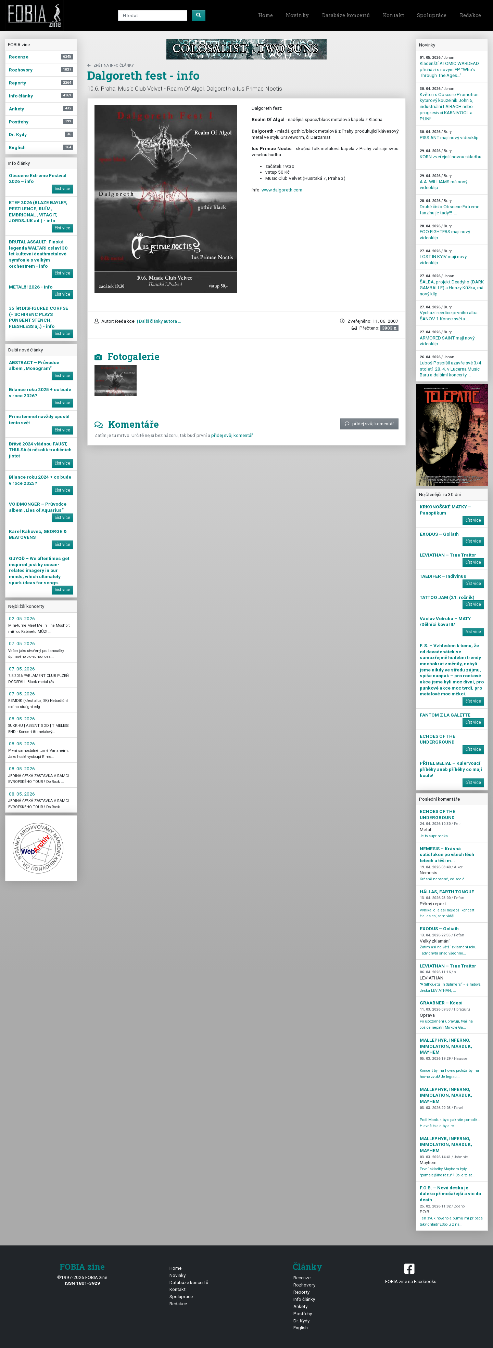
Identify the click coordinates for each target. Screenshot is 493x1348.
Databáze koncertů (346, 15)
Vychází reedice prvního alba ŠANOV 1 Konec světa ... (449, 313)
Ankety (300, 1306)
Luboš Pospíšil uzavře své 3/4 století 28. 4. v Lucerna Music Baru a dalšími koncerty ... (450, 366)
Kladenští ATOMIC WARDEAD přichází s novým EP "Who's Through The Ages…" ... (449, 66)
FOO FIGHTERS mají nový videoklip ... (445, 232)
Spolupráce (431, 15)
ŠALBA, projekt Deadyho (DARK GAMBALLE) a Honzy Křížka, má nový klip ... (452, 285)
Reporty (301, 1292)
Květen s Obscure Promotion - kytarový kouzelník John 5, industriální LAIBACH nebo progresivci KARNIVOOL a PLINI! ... (450, 103)
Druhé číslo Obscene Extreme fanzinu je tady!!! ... (449, 207)
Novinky (297, 15)
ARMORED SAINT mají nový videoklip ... (447, 338)
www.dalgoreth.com (282, 189)
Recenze (302, 1277)
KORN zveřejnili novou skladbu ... (450, 157)
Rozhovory (304, 1284)
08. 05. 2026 (22, 718)
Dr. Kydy (301, 1320)
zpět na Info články (110, 65)
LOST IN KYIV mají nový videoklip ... (443, 257)
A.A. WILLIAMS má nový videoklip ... (443, 182)
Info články (304, 1299)
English (300, 1327)
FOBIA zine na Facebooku (411, 1273)
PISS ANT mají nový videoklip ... (451, 135)
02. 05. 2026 (22, 618)
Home (265, 15)
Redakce (470, 15)
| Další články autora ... (158, 321)
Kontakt (393, 15)
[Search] (152, 15)
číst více (62, 188)
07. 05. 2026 (22, 643)
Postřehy (302, 1313)
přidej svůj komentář (369, 423)
